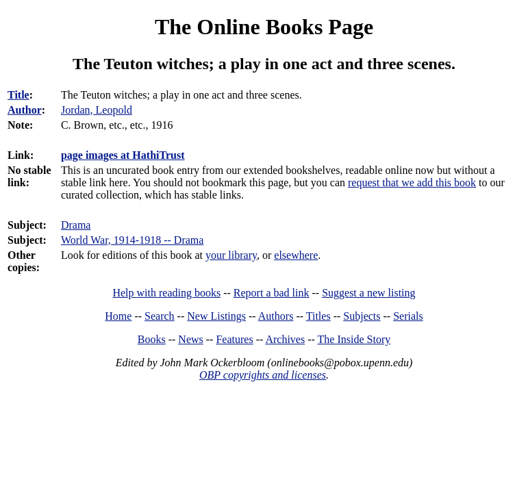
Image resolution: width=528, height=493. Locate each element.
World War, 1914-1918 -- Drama (132, 240)
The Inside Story (354, 339)
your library (231, 255)
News (190, 339)
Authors (276, 316)
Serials (408, 316)
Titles (318, 316)
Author (25, 110)
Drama (76, 225)
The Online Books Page (264, 26)
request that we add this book (412, 182)
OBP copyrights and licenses (262, 375)
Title (18, 95)
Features (234, 339)
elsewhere (296, 255)
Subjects (361, 316)
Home (118, 316)
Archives (285, 339)
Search (159, 316)
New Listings (216, 316)
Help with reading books (166, 293)
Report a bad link (272, 293)
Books (152, 339)
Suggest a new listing (368, 293)
